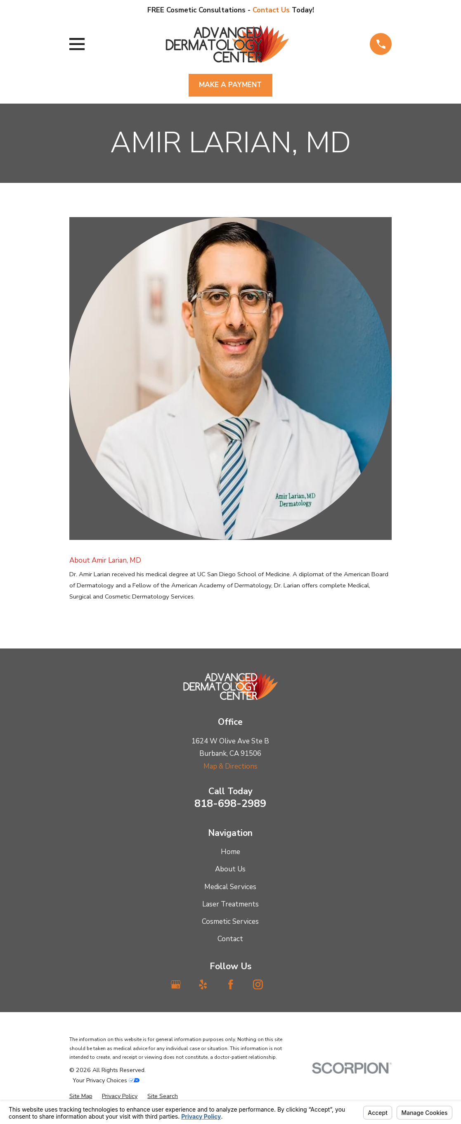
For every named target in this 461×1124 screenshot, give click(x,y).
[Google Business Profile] (176, 984)
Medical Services (230, 887)
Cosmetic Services (230, 921)
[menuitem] (80, 1096)
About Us (230, 869)
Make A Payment (230, 85)
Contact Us (272, 10)
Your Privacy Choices (106, 1080)
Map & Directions (230, 766)
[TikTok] (285, 984)
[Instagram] (258, 984)
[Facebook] (231, 984)
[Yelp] (203, 984)
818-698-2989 (230, 803)
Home (230, 852)
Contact (230, 939)
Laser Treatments (230, 904)
